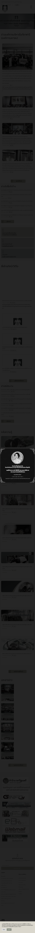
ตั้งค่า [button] (4, 929)
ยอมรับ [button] (9, 929)
